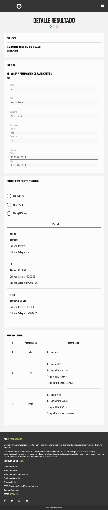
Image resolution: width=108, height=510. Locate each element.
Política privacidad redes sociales (16, 474)
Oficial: (12, 153)
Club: (12, 98)
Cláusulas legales (10, 482)
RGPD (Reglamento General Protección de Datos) (21, 486)
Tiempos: (13, 150)
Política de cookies (11, 470)
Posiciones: (14, 125)
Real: (12, 161)
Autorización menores (11, 490)
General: (13, 128)
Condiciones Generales (12, 478)
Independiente (12, 51)
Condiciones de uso (11, 466)
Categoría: (13, 112)
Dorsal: (12, 84)
